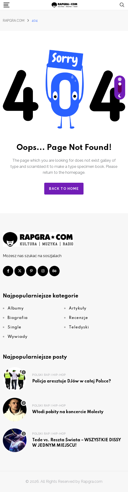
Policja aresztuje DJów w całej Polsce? (71, 381)
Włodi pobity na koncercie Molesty (67, 412)
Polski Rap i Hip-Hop (49, 375)
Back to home (64, 189)
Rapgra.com (91, 481)
